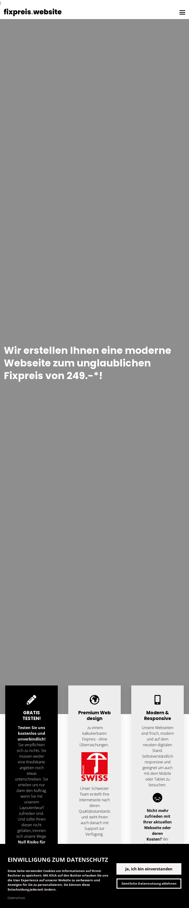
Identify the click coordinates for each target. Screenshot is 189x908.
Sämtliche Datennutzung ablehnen (149, 883)
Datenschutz (16, 898)
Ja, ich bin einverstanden (149, 869)
